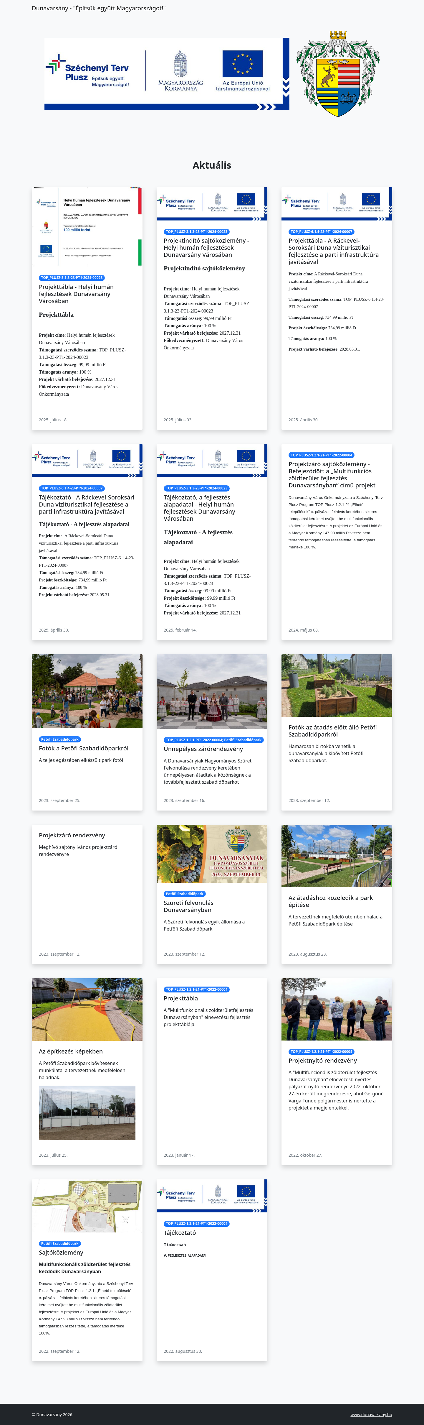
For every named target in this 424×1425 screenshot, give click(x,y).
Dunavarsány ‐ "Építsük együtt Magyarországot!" (99, 8)
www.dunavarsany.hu (371, 1414)
